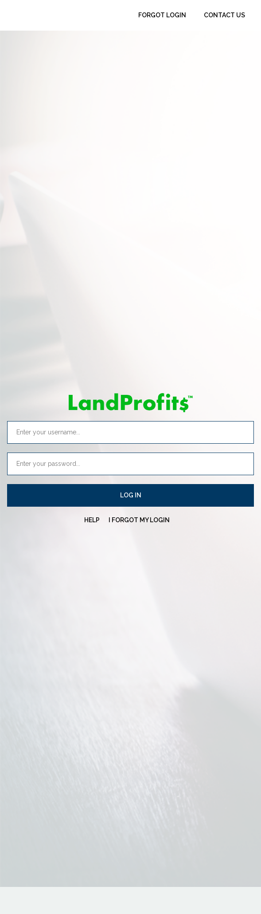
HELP (92, 520)
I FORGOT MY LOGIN (139, 520)
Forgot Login (162, 15)
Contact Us (224, 15)
